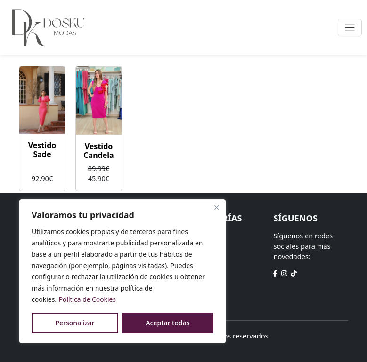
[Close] (216, 207)
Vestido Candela (98, 150)
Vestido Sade (42, 149)
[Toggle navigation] (350, 27)
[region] (122, 271)
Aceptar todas (167, 322)
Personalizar (75, 322)
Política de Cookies (88, 299)
